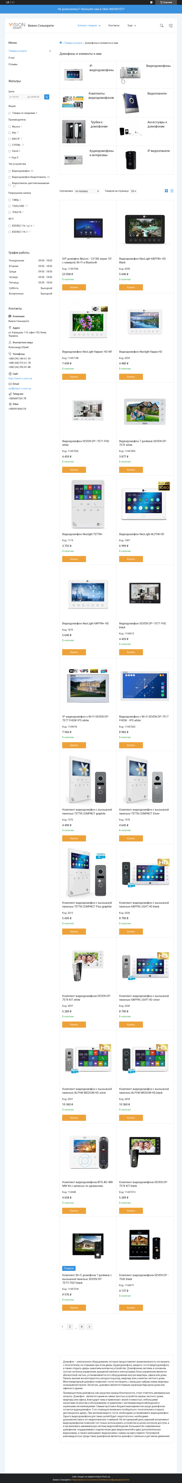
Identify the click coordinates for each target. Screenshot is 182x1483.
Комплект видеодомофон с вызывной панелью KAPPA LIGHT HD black (144, 904)
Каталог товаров (87, 25)
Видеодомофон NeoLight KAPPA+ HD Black (142, 260)
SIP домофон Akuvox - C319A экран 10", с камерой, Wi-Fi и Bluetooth (87, 260)
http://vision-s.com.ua (20, 378)
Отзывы (12, 64)
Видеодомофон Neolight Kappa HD (140, 351)
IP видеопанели (159, 151)
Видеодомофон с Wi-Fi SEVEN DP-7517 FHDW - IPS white (143, 718)
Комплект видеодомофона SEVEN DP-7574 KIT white (86, 997)
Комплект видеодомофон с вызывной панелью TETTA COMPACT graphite (87, 811)
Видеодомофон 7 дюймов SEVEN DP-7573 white (143, 443)
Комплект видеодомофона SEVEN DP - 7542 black (144, 1277)
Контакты (114, 25)
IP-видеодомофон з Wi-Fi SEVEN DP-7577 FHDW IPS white (85, 718)
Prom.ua (106, 1477)
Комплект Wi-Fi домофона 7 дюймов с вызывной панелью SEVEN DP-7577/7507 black (87, 1279)
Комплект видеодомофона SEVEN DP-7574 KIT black (143, 1184)
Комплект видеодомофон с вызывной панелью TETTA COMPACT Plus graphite (87, 904)
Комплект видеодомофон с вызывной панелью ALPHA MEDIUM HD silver (87, 1090)
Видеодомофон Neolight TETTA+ (82, 534)
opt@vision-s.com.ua (19, 388)
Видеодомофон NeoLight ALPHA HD (141, 534)
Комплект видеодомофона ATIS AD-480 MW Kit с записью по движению (87, 1184)
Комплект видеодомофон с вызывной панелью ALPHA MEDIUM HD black (144, 1090)
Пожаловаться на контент (84, 1480)
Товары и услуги (73, 43)
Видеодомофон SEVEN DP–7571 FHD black (142, 625)
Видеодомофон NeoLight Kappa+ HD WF (87, 351)
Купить (74, 287)
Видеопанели (157, 93)
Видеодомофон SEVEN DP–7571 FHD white (85, 443)
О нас (11, 57)
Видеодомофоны (158, 66)
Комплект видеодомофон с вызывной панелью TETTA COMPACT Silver (144, 811)
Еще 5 (15, 157)
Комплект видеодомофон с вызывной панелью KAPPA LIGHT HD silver (144, 997)
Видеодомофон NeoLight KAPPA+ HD (85, 623)
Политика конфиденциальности (113, 1480)
